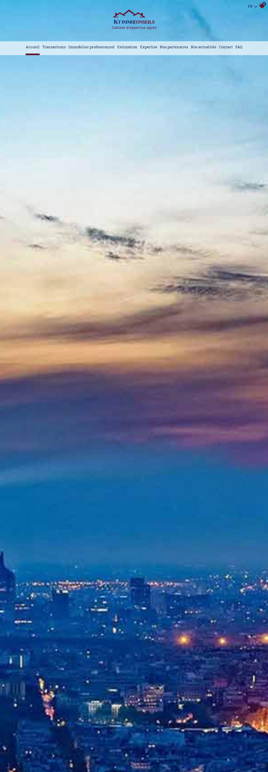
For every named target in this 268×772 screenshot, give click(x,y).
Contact (226, 46)
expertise (148, 46)
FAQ (238, 46)
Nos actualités (203, 46)
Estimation (127, 46)
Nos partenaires (174, 46)
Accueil (33, 46)
